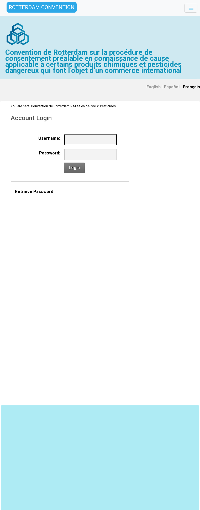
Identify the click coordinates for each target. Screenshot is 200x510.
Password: (49, 153)
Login (74, 167)
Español (172, 86)
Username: (49, 138)
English (153, 86)
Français (191, 86)
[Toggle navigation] (190, 8)
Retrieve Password (34, 191)
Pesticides (108, 106)
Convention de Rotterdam (50, 106)
